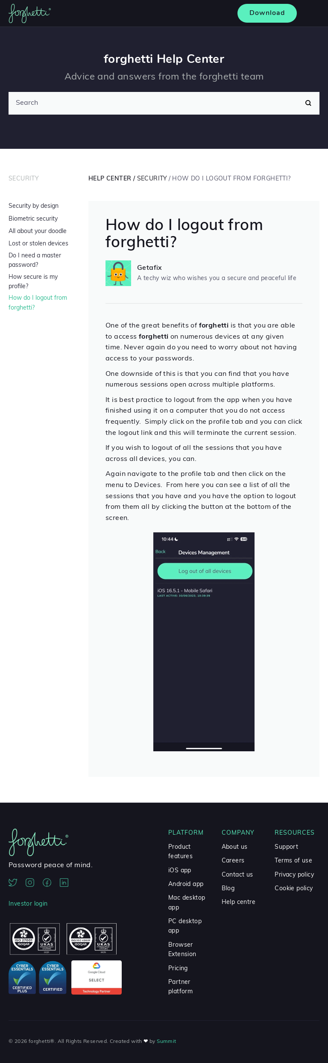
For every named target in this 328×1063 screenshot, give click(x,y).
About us (235, 847)
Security (24, 179)
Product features (180, 852)
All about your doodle (38, 231)
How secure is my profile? (33, 282)
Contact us (237, 875)
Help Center (109, 179)
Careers (233, 861)
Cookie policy (294, 889)
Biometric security (33, 219)
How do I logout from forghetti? (38, 303)
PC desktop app (185, 926)
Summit (166, 1041)
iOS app (179, 871)
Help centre (238, 902)
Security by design (34, 206)
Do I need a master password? (35, 261)
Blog (228, 889)
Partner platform (180, 987)
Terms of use (293, 861)
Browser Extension (182, 950)
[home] (30, 13)
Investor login (28, 904)
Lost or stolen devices (38, 244)
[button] (310, 13)
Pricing (178, 969)
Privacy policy (294, 875)
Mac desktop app (186, 903)
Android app (185, 884)
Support (286, 847)
